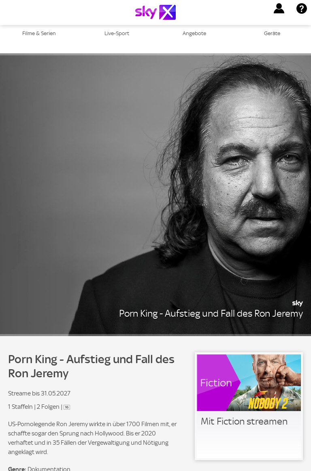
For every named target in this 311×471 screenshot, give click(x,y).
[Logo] (155, 12)
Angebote (194, 33)
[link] (249, 406)
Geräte (272, 33)
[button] (279, 8)
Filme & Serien (39, 33)
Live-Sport (116, 33)
